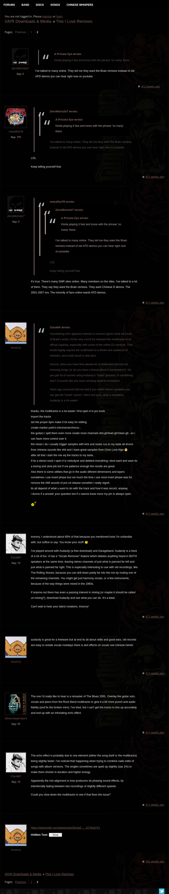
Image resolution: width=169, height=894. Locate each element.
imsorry (16, 348)
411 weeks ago (155, 177)
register (47, 17)
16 (18, 563)
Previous (20, 32)
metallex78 (16, 132)
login (59, 17)
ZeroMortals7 (20, 68)
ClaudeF (16, 557)
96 (18, 724)
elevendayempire (16, 718)
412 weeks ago (150, 87)
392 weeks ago (155, 862)
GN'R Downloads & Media (28, 21)
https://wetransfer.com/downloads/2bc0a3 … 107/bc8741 (65, 828)
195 (19, 137)
